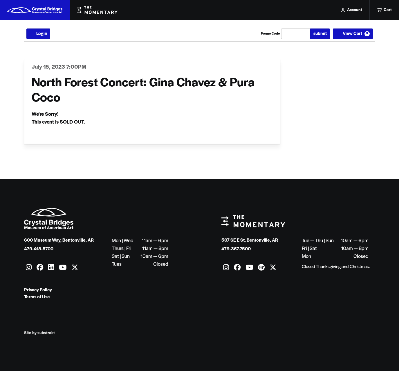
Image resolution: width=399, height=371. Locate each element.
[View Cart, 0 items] (353, 33)
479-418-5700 (38, 249)
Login (38, 33)
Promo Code (270, 33)
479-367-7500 (236, 249)
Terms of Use (37, 297)
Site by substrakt (39, 333)
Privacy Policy (38, 290)
